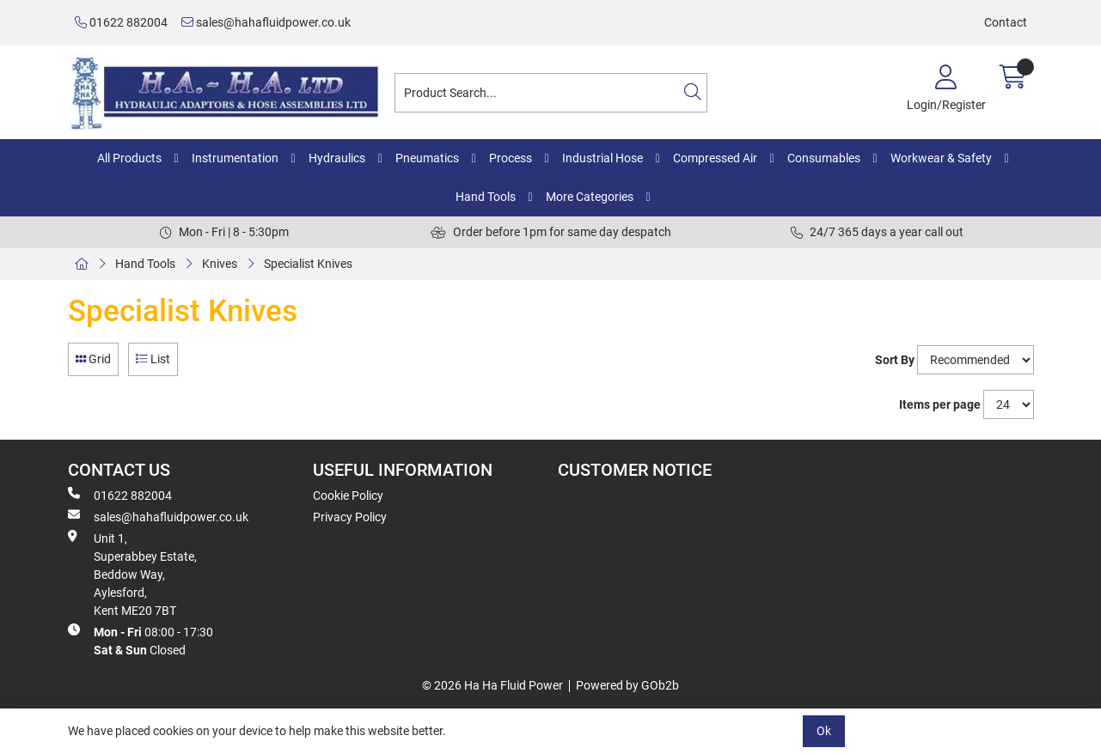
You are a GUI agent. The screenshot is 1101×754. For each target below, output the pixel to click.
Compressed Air (715, 158)
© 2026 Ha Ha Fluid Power (492, 685)
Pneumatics (427, 158)
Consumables (823, 158)
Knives (219, 264)
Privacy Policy (350, 517)
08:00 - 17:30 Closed (140, 640)
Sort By (894, 360)
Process (510, 158)
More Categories (589, 197)
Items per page (940, 404)
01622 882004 (121, 22)
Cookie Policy (348, 495)
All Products (129, 158)
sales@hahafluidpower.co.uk (266, 22)
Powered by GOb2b (627, 685)
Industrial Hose (602, 158)
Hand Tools (486, 197)
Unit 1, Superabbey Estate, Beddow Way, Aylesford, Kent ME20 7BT (132, 573)
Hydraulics (337, 158)
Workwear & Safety (941, 158)
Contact (1005, 22)
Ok (824, 731)
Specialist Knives (308, 264)
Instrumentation (235, 158)
